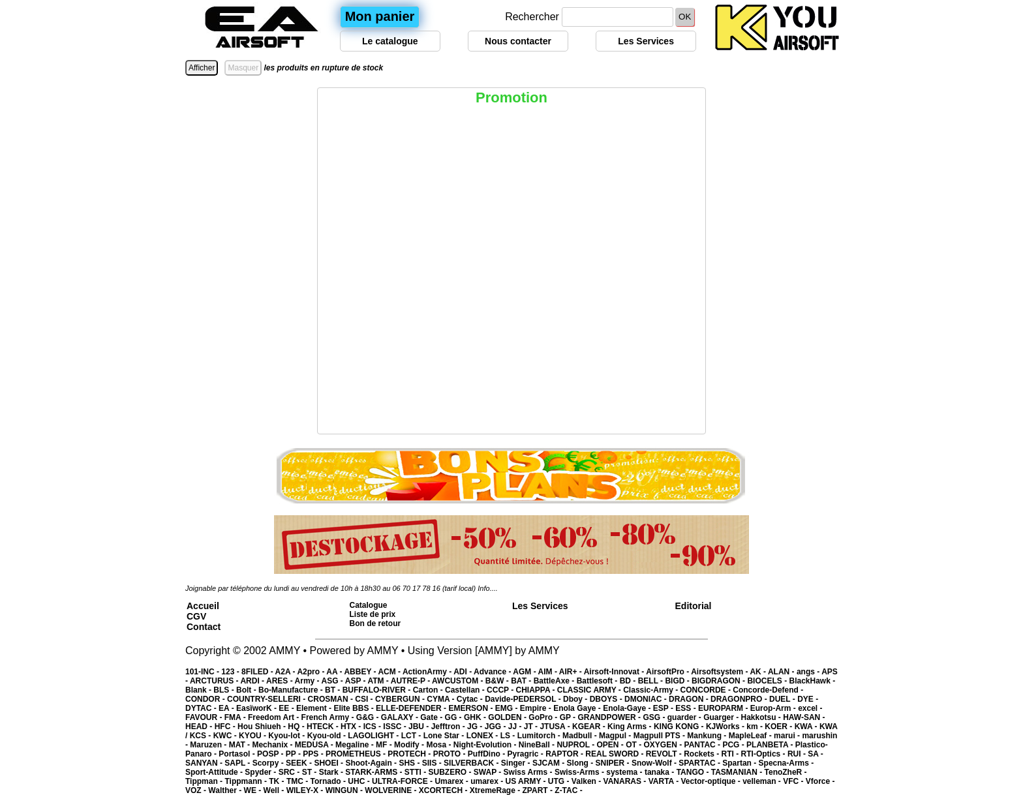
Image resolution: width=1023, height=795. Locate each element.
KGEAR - (589, 726)
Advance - (493, 671)
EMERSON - (471, 708)
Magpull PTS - (661, 735)
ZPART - (539, 790)
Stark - (332, 772)
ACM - (390, 671)
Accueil (203, 606)
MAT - (240, 744)
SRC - (290, 772)
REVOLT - (665, 753)
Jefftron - (449, 726)
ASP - (356, 680)
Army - (308, 680)
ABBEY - (361, 671)
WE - (254, 790)
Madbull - (580, 735)
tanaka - (661, 772)
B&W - (498, 680)
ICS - (373, 726)
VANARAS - (626, 781)
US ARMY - (527, 781)
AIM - (548, 671)
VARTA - (665, 781)
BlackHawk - (812, 680)
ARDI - (253, 680)
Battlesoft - (598, 680)
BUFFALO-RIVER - (378, 690)
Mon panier (380, 16)
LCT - (412, 735)
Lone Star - (444, 735)
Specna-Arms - (786, 763)
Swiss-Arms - (580, 772)
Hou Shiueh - (262, 726)
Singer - (516, 763)
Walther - (225, 790)
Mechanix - (273, 744)
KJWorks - (726, 726)
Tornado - (329, 781)
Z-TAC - (568, 790)
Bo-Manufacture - (291, 690)
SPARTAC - (700, 763)
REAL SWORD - (615, 753)
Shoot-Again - (372, 763)
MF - (385, 744)
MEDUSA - (315, 744)
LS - (508, 735)
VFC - (794, 781)
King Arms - (630, 726)
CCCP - (501, 690)
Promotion (511, 97)
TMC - (298, 781)
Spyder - (261, 772)
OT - (634, 744)
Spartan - (740, 763)
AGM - (525, 671)
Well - (275, 790)
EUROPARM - (724, 708)
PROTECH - (410, 753)
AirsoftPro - (668, 671)
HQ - (297, 726)
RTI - (731, 753)
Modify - (410, 744)
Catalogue (369, 605)
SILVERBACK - (472, 763)
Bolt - (247, 690)
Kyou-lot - (287, 735)
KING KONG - (680, 726)
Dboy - (576, 699)
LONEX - (483, 735)
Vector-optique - (711, 781)
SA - (815, 753)
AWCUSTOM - (458, 680)
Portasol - (238, 753)
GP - (569, 717)
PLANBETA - (770, 744)
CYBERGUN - (401, 699)
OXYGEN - (664, 744)
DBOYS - (607, 699)
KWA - (807, 726)
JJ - (516, 726)
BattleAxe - (555, 680)
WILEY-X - (306, 790)
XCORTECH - (444, 790)
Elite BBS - (354, 708)
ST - (310, 772)
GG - (454, 717)
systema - (625, 772)
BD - (629, 680)
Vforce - (820, 781)
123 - (231, 671)
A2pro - (311, 671)
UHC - (360, 781)
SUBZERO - (450, 772)
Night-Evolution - (486, 744)
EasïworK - (257, 708)
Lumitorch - (539, 735)
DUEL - (783, 699)
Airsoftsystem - (720, 671)
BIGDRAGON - (719, 680)
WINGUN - (345, 790)
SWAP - (489, 772)
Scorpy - (269, 763)
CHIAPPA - (536, 690)
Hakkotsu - (762, 717)
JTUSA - (556, 726)
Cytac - (471, 699)
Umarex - (452, 781)
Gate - (432, 717)
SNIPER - (614, 763)
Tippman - (204, 781)
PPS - (314, 753)
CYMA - (442, 699)
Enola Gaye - (578, 708)
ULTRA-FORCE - (403, 781)
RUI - (797, 753)
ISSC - (395, 726)
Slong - (581, 763)
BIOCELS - (768, 680)
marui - (788, 735)
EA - (227, 708)
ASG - (332, 680)
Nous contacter (518, 41)
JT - (532, 726)
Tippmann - (246, 781)
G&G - (368, 717)
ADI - (463, 671)
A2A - (286, 671)
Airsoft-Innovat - (615, 671)
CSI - (365, 699)
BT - (334, 690)
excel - (810, 708)
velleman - (762, 781)
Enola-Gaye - (628, 708)
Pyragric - (526, 753)
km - (755, 726)
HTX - (352, 726)
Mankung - (707, 735)
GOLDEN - (508, 717)
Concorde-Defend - (768, 690)
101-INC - (203, 671)
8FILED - (258, 671)
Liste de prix (373, 614)
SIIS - (433, 763)
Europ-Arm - (774, 708)
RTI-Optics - (764, 753)
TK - (277, 781)
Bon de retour (375, 623)
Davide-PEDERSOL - (524, 699)
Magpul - (616, 735)
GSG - (655, 717)
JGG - (496, 726)
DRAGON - (689, 699)
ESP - (664, 708)
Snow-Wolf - (655, 763)
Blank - (199, 690)
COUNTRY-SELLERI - (267, 699)
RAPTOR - (565, 753)
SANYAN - (204, 763)
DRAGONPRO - (739, 699)
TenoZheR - (786, 772)
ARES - (280, 680)
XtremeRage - (496, 790)
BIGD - (678, 680)
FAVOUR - (204, 717)
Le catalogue (390, 41)
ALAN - (782, 671)
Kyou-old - (327, 735)
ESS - (686, 708)
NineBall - (538, 744)
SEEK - (300, 763)
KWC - (226, 735)
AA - (335, 671)
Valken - (587, 781)
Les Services (646, 41)
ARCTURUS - (215, 680)
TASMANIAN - (738, 772)
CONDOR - (206, 699)
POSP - (271, 753)
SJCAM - (549, 763)
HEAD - (200, 726)
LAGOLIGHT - (374, 735)
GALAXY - (400, 717)
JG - (476, 726)
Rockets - (702, 753)
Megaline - (355, 744)
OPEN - (611, 744)
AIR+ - (571, 671)
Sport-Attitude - (215, 772)
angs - (809, 671)
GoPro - (543, 717)
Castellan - (466, 690)
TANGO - (694, 772)
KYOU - (253, 735)
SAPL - (238, 763)
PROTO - (450, 753)
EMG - (507, 708)
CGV (196, 616)
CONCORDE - (706, 690)
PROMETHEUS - (357, 753)
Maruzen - (209, 744)
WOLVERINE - (391, 790)
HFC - (226, 726)
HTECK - (324, 726)
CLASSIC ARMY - (590, 690)
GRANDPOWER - (610, 717)
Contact (204, 627)
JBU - (419, 726)
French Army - (328, 717)
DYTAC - (202, 708)
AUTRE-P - (411, 680)
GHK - (476, 717)
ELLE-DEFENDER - (412, 708)
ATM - (378, 680)
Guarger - (722, 717)
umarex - (487, 781)
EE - (287, 708)
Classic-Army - (651, 690)
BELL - (651, 680)
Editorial (693, 606)
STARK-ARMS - (374, 772)
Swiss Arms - (529, 772)
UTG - (560, 781)
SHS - (410, 763)
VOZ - (196, 790)
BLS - (224, 690)
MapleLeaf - (751, 735)
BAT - (522, 680)
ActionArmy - (428, 671)
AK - (759, 671)
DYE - (807, 699)
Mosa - (439, 744)
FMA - (236, 717)
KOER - (779, 726)
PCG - (734, 744)
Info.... (488, 588)
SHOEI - (329, 763)
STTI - (417, 772)
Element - (314, 708)
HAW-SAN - (804, 717)
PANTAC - (703, 744)
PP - (294, 753)
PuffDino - (488, 753)
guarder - (685, 717)
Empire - (536, 708)
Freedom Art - (274, 717)
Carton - (429, 690)
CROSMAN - (332, 699)
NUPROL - (576, 744)
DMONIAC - (646, 699)
